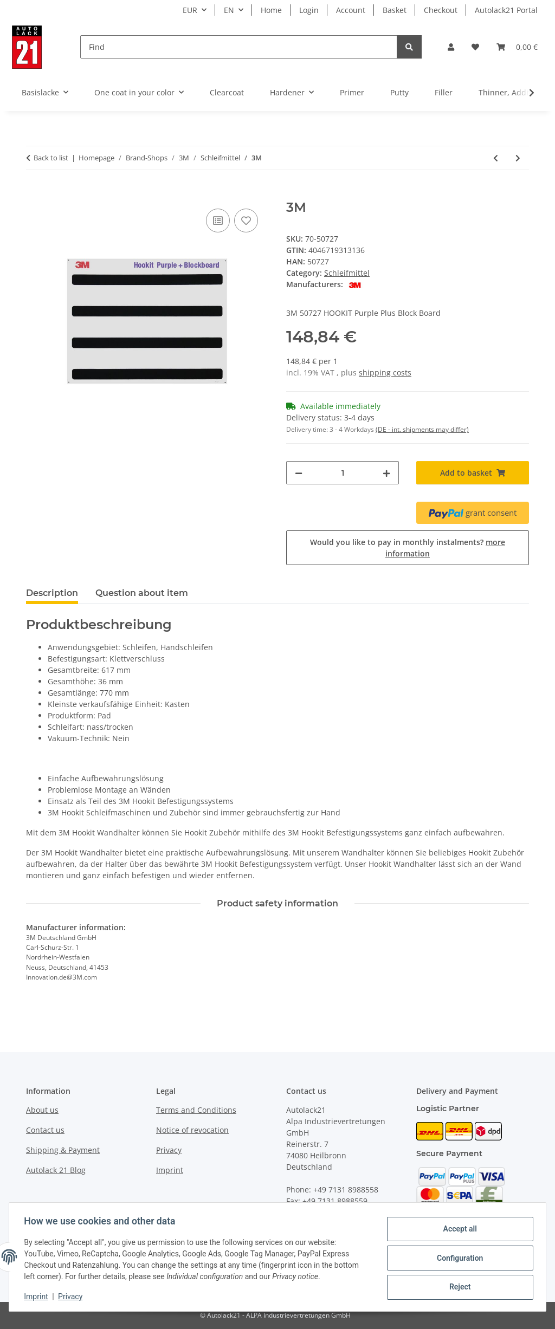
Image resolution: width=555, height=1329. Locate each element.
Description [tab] (52, 593)
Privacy (73, 1296)
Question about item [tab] (141, 593)
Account (350, 10)
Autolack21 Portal (506, 10)
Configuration (457, 1258)
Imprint (38, 1296)
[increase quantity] (386, 473)
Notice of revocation (192, 1130)
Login (309, 10)
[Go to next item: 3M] (518, 158)
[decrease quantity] (299, 473)
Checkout (440, 10)
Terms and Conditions (196, 1110)
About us (42, 1110)
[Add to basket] (34, 194)
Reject (457, 1286)
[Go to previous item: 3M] (496, 158)
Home (271, 10)
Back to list (51, 158)
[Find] (238, 47)
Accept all (457, 1230)
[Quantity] (342, 473)
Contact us (45, 1130)
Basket (394, 10)
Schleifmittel (347, 273)
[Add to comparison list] (218, 220)
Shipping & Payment (63, 1150)
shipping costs (385, 372)
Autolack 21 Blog (56, 1170)
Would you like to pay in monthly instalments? (407, 548)
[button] (451, 47)
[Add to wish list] (246, 220)
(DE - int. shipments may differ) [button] (422, 429)
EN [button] (229, 10)
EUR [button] (190, 10)
